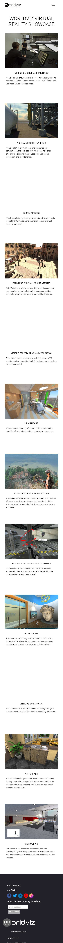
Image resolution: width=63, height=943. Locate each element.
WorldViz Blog (12, 890)
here (52, 431)
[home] (12, 5)
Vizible (27, 218)
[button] (53, 5)
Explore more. (28, 84)
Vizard (23, 288)
